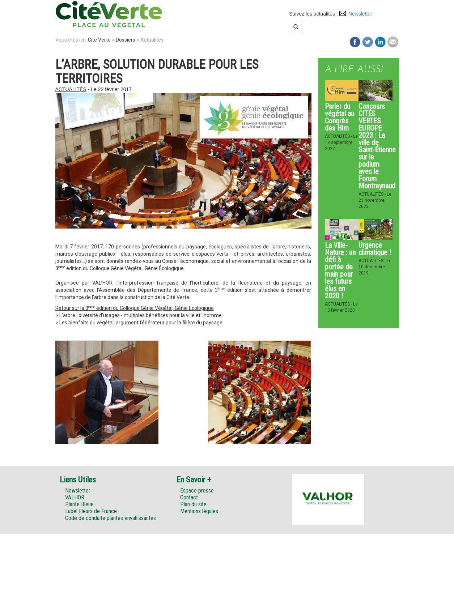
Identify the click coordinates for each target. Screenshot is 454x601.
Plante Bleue (79, 504)
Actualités (70, 89)
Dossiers (126, 40)
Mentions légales (199, 511)
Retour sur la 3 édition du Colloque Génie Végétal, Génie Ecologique (134, 308)
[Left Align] (296, 27)
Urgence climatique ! (374, 249)
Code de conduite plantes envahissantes (110, 518)
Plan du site (193, 504)
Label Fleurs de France (91, 511)
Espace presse (197, 490)
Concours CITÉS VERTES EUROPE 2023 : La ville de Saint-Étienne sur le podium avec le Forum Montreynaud (377, 146)
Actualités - (339, 136)
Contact (189, 497)
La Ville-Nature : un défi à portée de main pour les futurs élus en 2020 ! (340, 270)
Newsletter (360, 14)
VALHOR (74, 497)
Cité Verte (100, 40)
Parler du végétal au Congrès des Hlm (339, 117)
